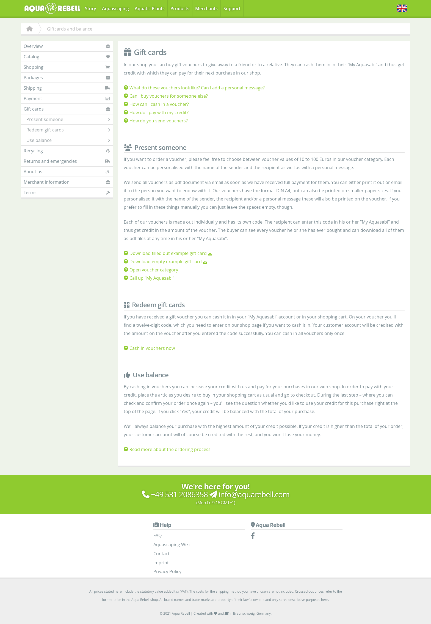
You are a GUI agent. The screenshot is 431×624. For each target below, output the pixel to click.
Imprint (161, 563)
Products (179, 9)
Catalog (67, 57)
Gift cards (67, 109)
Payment (67, 98)
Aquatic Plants (150, 9)
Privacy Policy (167, 571)
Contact (161, 554)
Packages (67, 78)
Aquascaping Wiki (171, 544)
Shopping (67, 67)
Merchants (206, 9)
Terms (67, 192)
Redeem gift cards (68, 130)
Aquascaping (115, 9)
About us (67, 172)
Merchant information (67, 182)
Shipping (67, 88)
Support (232, 9)
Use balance (68, 140)
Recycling (67, 151)
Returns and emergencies (67, 161)
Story (90, 9)
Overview (67, 46)
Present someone (68, 119)
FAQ (157, 535)
